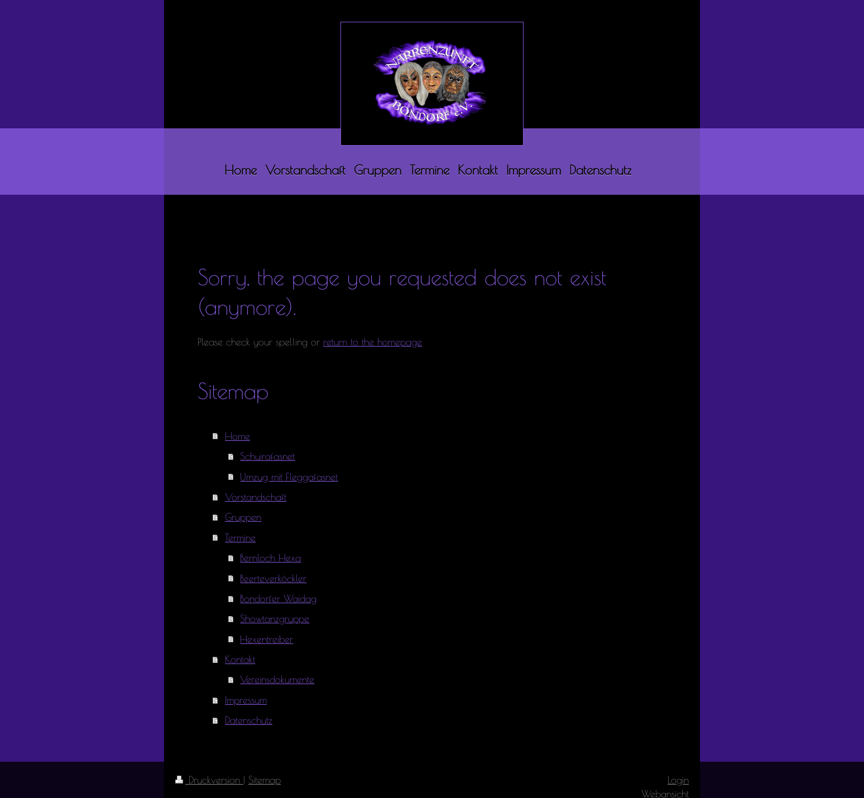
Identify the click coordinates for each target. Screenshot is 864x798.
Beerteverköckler (273, 578)
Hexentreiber (266, 639)
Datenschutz (248, 720)
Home (237, 436)
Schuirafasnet (267, 456)
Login (678, 779)
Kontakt (240, 659)
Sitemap (264, 779)
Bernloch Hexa (270, 557)
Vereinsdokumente (277, 679)
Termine (240, 537)
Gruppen (243, 517)
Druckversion (209, 779)
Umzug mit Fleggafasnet (289, 476)
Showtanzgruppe (274, 618)
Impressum (246, 700)
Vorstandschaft (255, 497)
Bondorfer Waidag (278, 598)
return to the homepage (372, 341)
